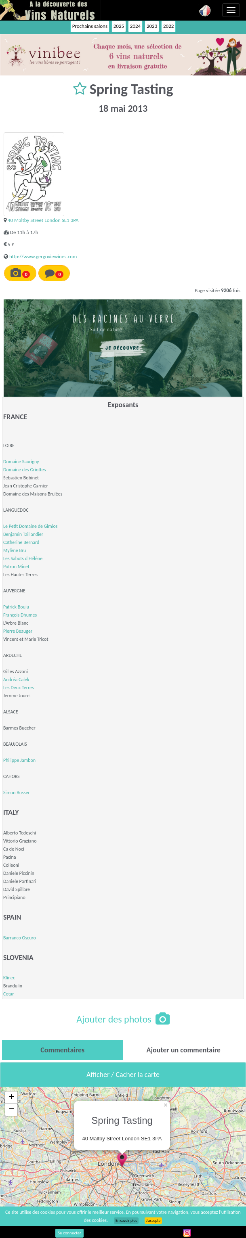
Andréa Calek (16, 679)
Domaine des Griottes (24, 470)
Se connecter (69, 1233)
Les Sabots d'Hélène (22, 558)
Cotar (8, 994)
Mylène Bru (14, 550)
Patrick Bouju (16, 607)
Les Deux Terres (18, 687)
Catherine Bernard (21, 542)
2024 (135, 26)
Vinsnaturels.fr (50, 10)
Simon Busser (16, 792)
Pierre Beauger (17, 631)
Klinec (9, 978)
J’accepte (153, 1220)
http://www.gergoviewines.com (43, 256)
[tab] (62, 1050)
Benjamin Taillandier (23, 534)
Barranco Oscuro (19, 938)
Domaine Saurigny (21, 461)
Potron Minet (16, 566)
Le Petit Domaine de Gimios (30, 526)
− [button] (11, 1110)
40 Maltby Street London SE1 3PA (43, 220)
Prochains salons (89, 26)
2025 (119, 26)
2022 (168, 26)
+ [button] (11, 1098)
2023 (152, 26)
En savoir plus (126, 1220)
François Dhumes (20, 615)
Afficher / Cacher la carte (123, 1074)
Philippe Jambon (19, 760)
